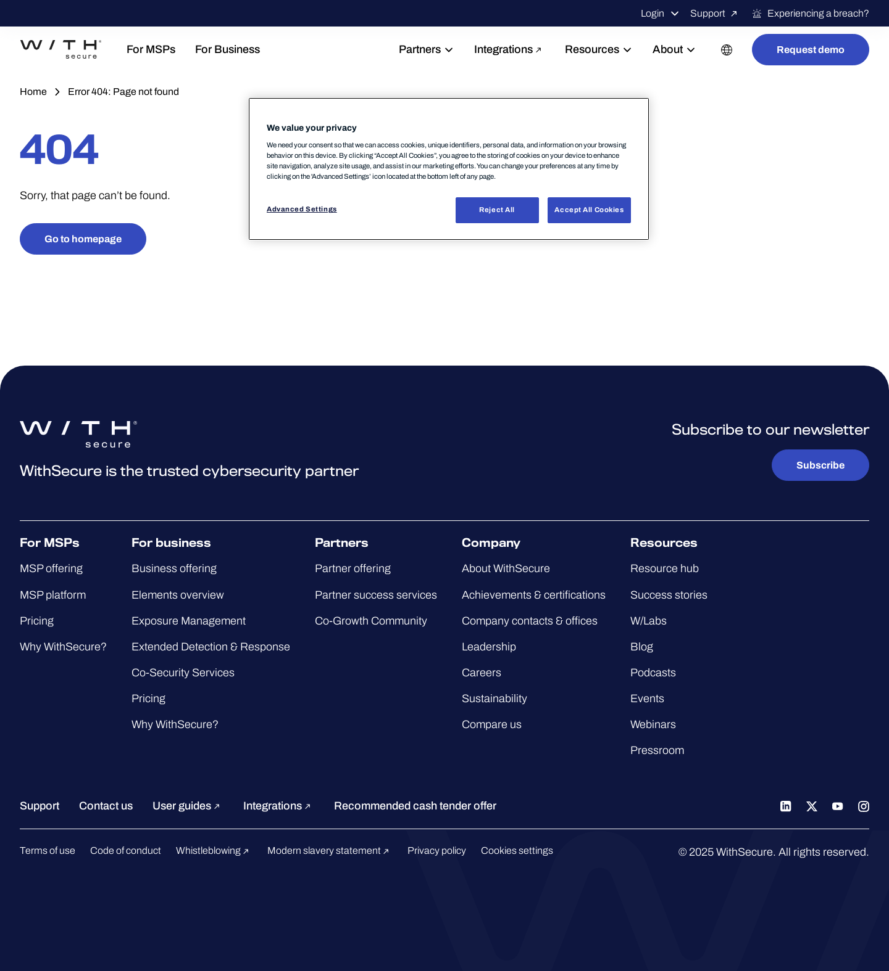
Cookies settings (517, 850)
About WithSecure (506, 568)
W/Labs (648, 621)
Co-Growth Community (371, 621)
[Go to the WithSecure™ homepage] (75, 50)
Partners (426, 49)
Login (660, 13)
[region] (448, 169)
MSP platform (53, 595)
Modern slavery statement (330, 850)
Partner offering (353, 568)
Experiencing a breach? (810, 13)
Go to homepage (83, 239)
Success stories (668, 595)
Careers (481, 672)
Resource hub (664, 568)
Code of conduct (125, 850)
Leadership (489, 647)
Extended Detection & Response (210, 647)
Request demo (811, 49)
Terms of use (47, 850)
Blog (641, 647)
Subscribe (820, 465)
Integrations (509, 49)
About (674, 49)
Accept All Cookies (589, 209)
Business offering (174, 568)
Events (647, 698)
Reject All (497, 209)
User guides (187, 806)
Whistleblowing (214, 850)
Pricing (37, 621)
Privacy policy (436, 850)
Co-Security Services (183, 672)
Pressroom (657, 750)
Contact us (106, 806)
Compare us (492, 724)
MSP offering (51, 568)
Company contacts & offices (530, 621)
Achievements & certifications (534, 595)
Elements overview (177, 595)
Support (715, 13)
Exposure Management (188, 621)
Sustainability (494, 698)
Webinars (653, 724)
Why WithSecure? (63, 647)
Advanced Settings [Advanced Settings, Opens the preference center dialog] (302, 209)
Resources (599, 49)
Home (33, 91)
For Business (256, 49)
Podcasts (653, 672)
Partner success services (376, 595)
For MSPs (180, 49)
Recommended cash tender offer (415, 806)
